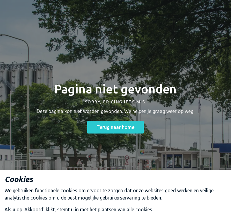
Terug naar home (115, 127)
